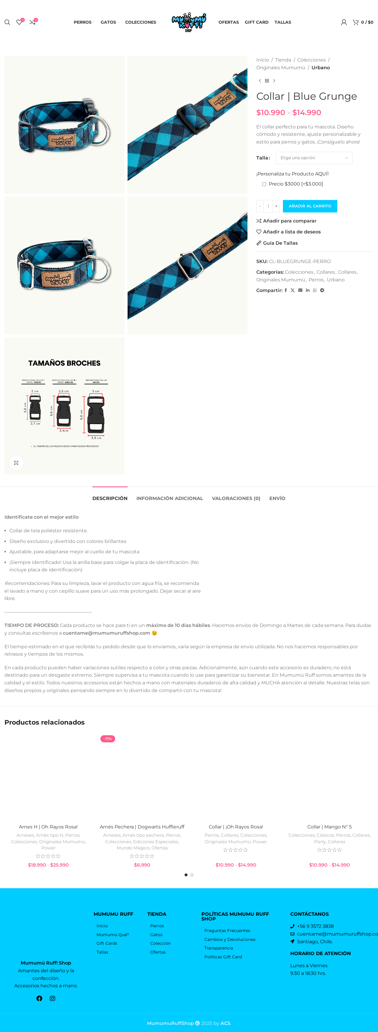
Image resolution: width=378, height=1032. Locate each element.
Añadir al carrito (310, 206)
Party (320, 854)
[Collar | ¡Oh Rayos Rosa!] (236, 783)
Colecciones (311, 60)
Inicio (262, 60)
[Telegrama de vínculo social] (322, 290)
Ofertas (159, 860)
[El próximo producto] (274, 80)
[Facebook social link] (286, 290)
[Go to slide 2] (191, 887)
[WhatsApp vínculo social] (314, 290)
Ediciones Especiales (155, 854)
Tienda (283, 60)
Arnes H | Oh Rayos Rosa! (48, 839)
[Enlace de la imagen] (46, 938)
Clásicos (325, 848)
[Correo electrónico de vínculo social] (300, 290)
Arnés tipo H (49, 848)
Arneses (25, 848)
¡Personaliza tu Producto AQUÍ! (292, 174)
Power (48, 860)
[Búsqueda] (7, 22)
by (222, 1022)
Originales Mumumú (280, 67)
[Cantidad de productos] (268, 206)
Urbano (321, 67)
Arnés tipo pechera (143, 848)
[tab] (110, 495)
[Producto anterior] (259, 80)
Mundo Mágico (133, 860)
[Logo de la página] (189, 22)
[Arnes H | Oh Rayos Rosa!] (48, 783)
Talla (262, 158)
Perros (316, 280)
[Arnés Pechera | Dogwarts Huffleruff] (142, 783)
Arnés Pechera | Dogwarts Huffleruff (142, 839)
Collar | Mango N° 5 (329, 839)
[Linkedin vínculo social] (307, 290)
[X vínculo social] (292, 290)
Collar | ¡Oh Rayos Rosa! (236, 839)
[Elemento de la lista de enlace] (118, 938)
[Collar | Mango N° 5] (330, 783)
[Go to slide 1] (186, 887)
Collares (326, 272)
